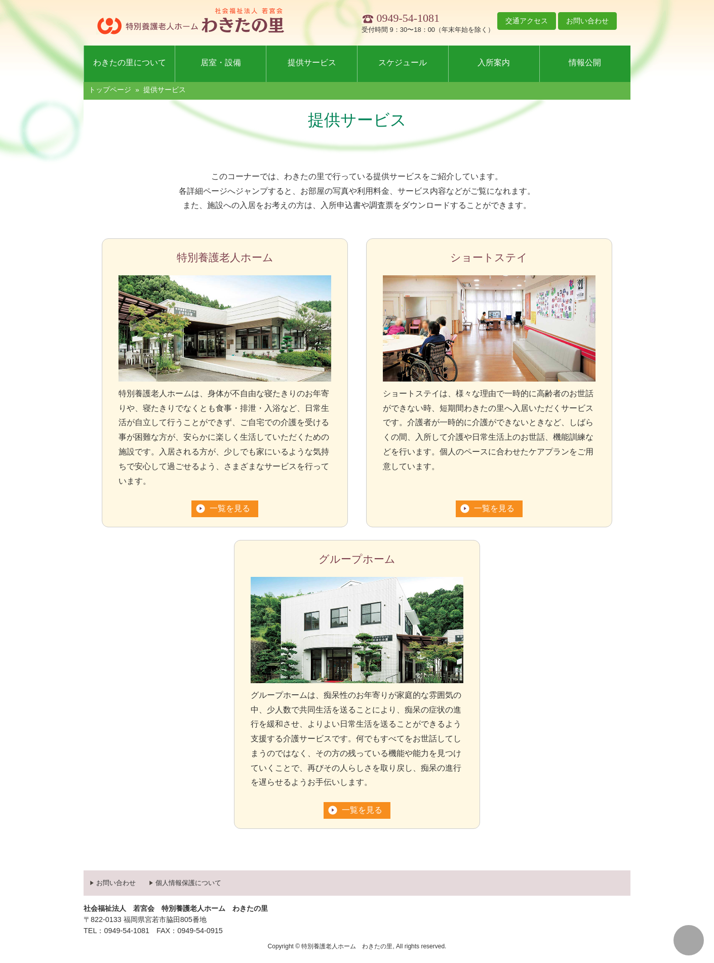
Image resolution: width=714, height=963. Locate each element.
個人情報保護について (188, 883)
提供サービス (312, 62)
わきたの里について (129, 62)
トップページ (110, 90)
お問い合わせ (587, 21)
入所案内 (494, 62)
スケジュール (402, 62)
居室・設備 (221, 62)
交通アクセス (526, 21)
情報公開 (585, 62)
